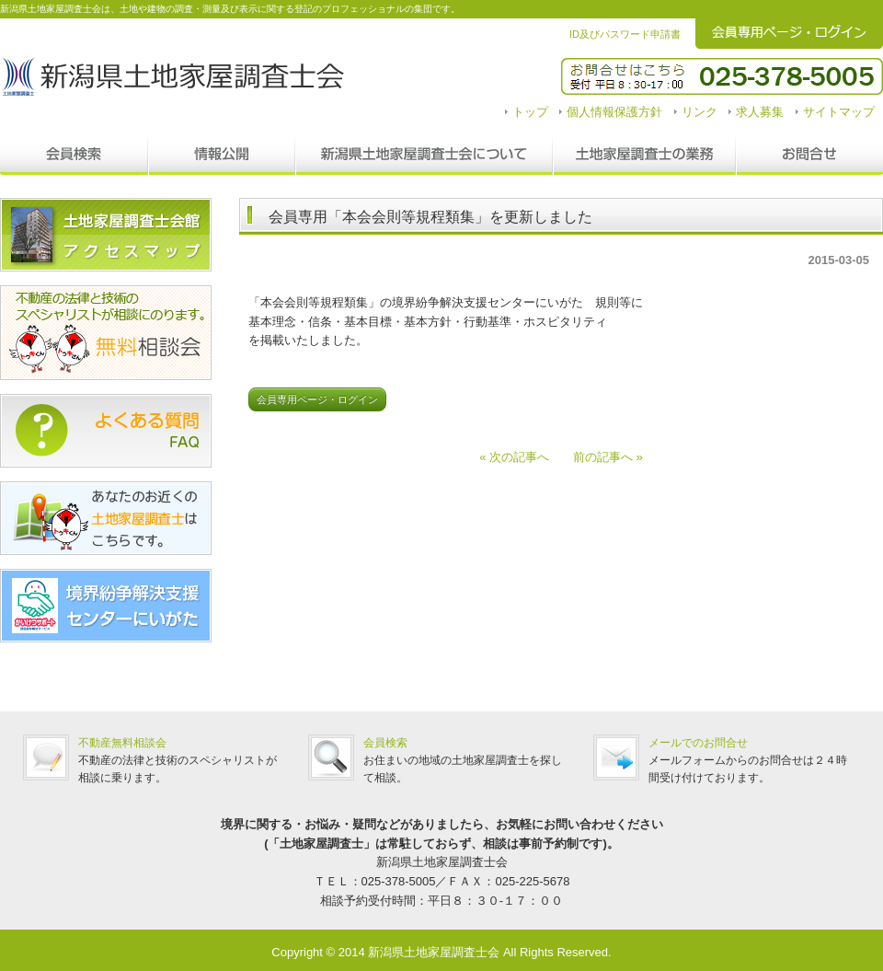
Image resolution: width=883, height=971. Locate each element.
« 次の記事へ (520, 457)
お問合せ (809, 154)
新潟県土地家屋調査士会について (424, 154)
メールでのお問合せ (698, 742)
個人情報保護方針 (614, 112)
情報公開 (221, 154)
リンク (699, 112)
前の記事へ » (602, 457)
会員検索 (74, 154)
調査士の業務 (644, 154)
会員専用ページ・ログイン (317, 399)
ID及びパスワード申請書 (625, 34)
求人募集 (760, 112)
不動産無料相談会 (122, 742)
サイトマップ (839, 112)
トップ (530, 112)
